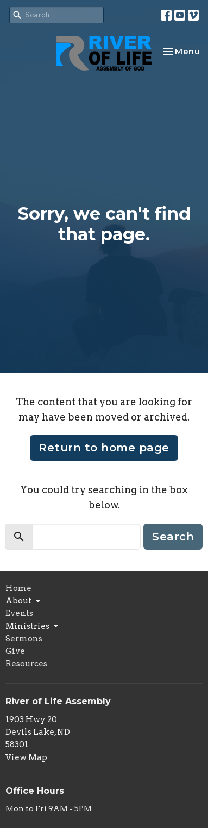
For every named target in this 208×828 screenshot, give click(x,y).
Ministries (32, 626)
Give (15, 651)
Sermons (23, 639)
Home (18, 588)
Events (19, 613)
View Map (26, 757)
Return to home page (104, 447)
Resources (26, 663)
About (23, 601)
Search (173, 536)
